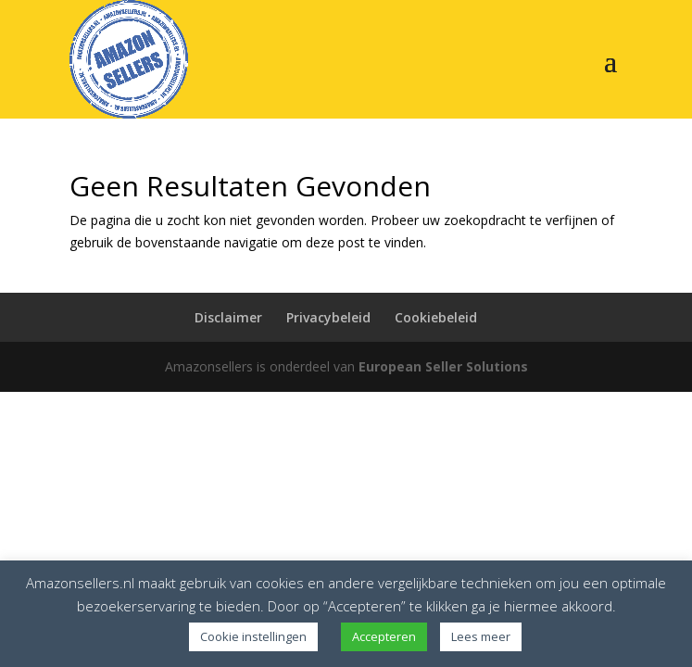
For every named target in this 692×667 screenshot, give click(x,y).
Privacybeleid (328, 317)
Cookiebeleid (436, 317)
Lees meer (480, 636)
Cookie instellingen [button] (253, 636)
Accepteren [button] (384, 636)
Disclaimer (228, 317)
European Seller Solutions (443, 366)
